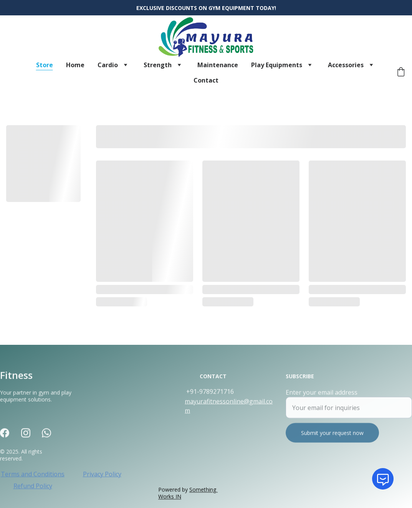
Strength (158, 65)
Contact (206, 80)
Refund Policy (32, 487)
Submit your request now (332, 437)
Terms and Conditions (33, 475)
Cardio (108, 65)
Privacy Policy (102, 475)
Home (75, 65)
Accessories (346, 65)
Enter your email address (321, 397)
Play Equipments (276, 65)
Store (44, 65)
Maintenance (217, 65)
